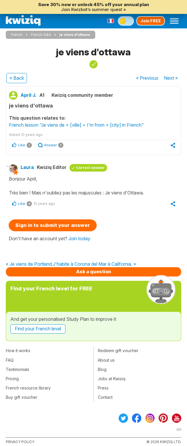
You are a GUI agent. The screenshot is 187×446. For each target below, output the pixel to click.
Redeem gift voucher (118, 350)
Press (103, 387)
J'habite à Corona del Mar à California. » (94, 264)
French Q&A (41, 34)
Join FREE (150, 20)
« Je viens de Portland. (29, 264)
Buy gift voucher (21, 397)
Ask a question (93, 271)
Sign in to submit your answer (52, 225)
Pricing (12, 378)
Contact (105, 397)
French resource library (28, 387)
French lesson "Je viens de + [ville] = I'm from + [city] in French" (76, 125)
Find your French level (38, 329)
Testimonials (17, 369)
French (17, 34)
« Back (17, 78)
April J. (28, 95)
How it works (18, 350)
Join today (79, 238)
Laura (27, 167)
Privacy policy (20, 442)
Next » (171, 78)
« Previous (147, 78)
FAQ (10, 360)
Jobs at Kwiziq (111, 378)
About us (106, 360)
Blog (102, 369)
